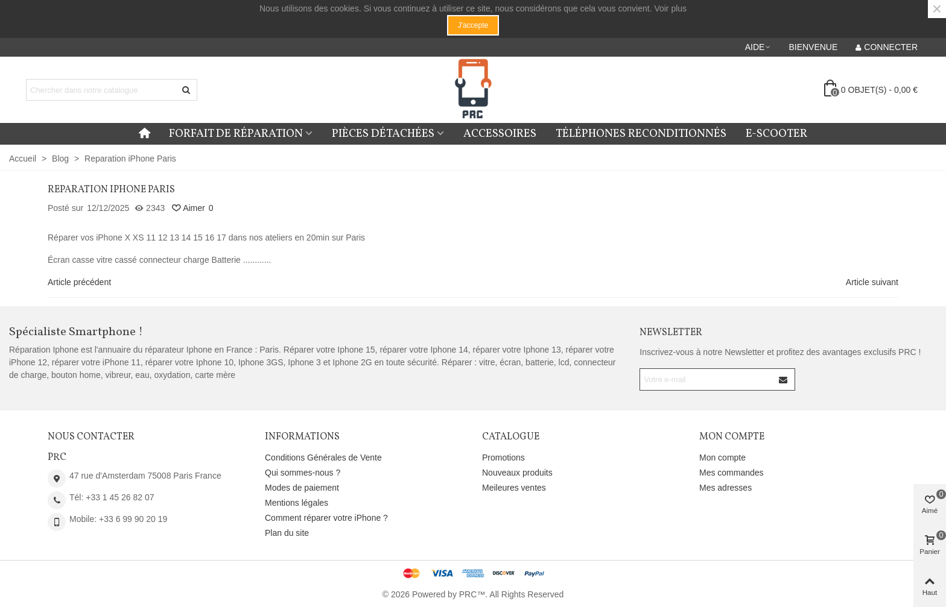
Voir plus (670, 8)
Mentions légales (296, 503)
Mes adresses (725, 487)
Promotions (503, 457)
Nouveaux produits (517, 472)
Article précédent (79, 282)
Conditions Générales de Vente (323, 457)
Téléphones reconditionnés (641, 134)
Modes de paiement (302, 487)
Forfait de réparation (236, 134)
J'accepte (473, 25)
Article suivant (872, 282)
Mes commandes (731, 472)
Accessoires (499, 134)
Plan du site (287, 533)
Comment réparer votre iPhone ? (326, 518)
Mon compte (722, 457)
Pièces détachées (383, 134)
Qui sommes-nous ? (302, 472)
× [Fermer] (937, 9)
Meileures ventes (514, 487)
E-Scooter (776, 134)
